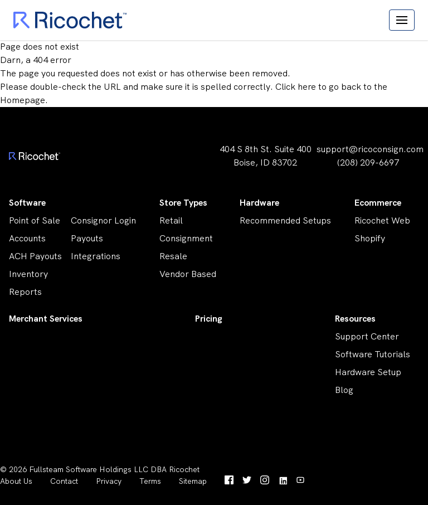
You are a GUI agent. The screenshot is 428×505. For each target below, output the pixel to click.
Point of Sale (34, 220)
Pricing (208, 318)
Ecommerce (377, 202)
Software (27, 202)
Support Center (367, 336)
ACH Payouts (35, 256)
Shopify (369, 238)
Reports (25, 292)
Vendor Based (187, 274)
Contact (64, 481)
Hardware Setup (368, 372)
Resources (355, 318)
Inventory (28, 274)
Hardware (259, 202)
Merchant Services (45, 318)
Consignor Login (103, 220)
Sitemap (193, 481)
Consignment (186, 238)
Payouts (87, 238)
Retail (171, 220)
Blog (344, 390)
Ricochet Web (382, 220)
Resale (173, 256)
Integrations (95, 256)
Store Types (183, 202)
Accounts (27, 238)
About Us (16, 481)
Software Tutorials (372, 354)
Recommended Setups (285, 220)
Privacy (108, 481)
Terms (150, 481)
